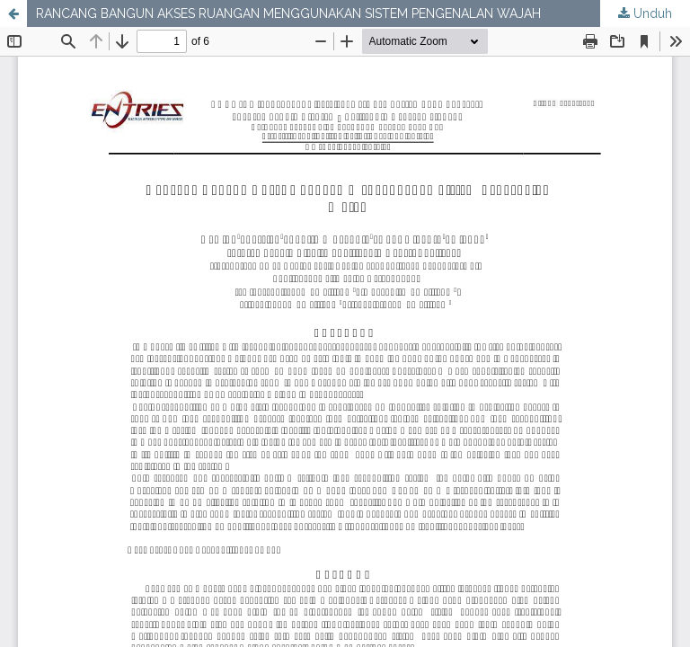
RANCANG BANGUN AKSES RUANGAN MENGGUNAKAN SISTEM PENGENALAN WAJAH (288, 13)
